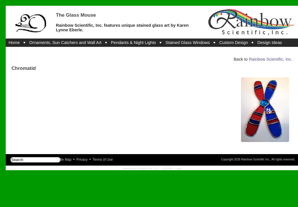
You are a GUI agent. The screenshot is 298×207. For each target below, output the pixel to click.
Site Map (64, 160)
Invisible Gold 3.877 (148, 168)
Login (178, 168)
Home (14, 42)
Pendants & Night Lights (133, 42)
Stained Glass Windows (187, 42)
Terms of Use (103, 160)
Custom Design (233, 42)
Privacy (82, 160)
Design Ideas (269, 42)
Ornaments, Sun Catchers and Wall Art (65, 42)
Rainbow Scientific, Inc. (270, 59)
